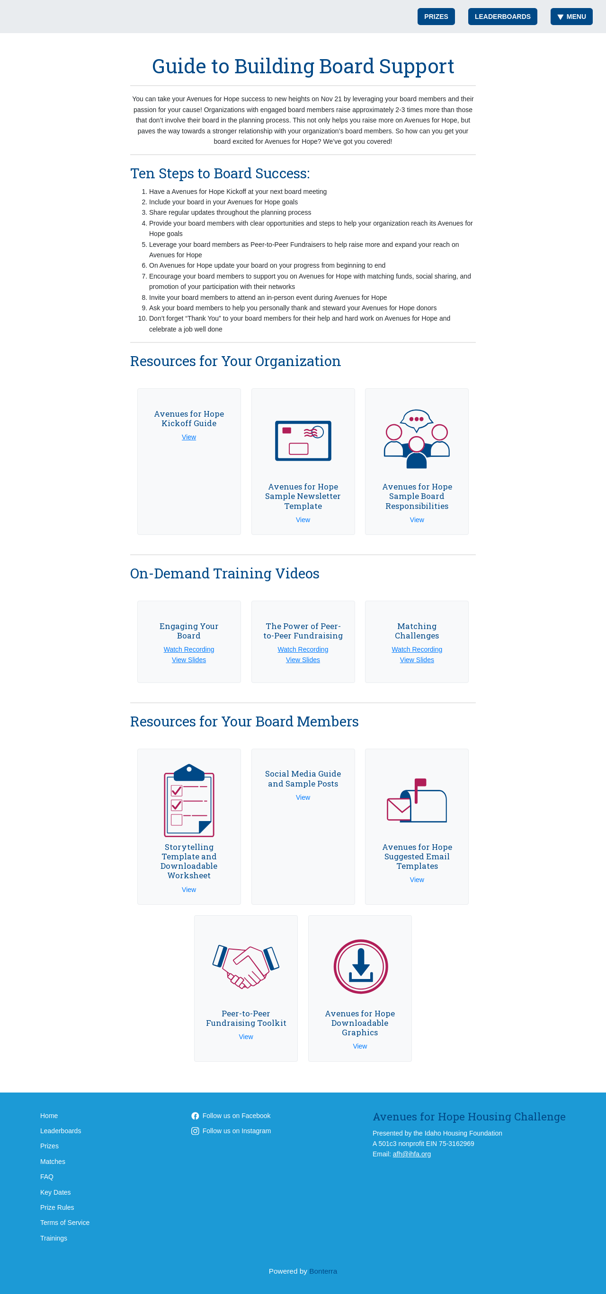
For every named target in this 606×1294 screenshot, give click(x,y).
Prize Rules (57, 1207)
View (189, 437)
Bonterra (323, 1271)
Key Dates (55, 1192)
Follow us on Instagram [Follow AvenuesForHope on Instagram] (231, 1131)
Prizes (436, 16)
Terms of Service (64, 1222)
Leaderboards (503, 16)
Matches (52, 1161)
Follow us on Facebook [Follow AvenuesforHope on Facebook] (231, 1115)
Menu (571, 16)
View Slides (189, 660)
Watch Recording (189, 649)
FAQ (46, 1176)
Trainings (53, 1238)
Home (49, 1115)
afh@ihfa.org (412, 1154)
